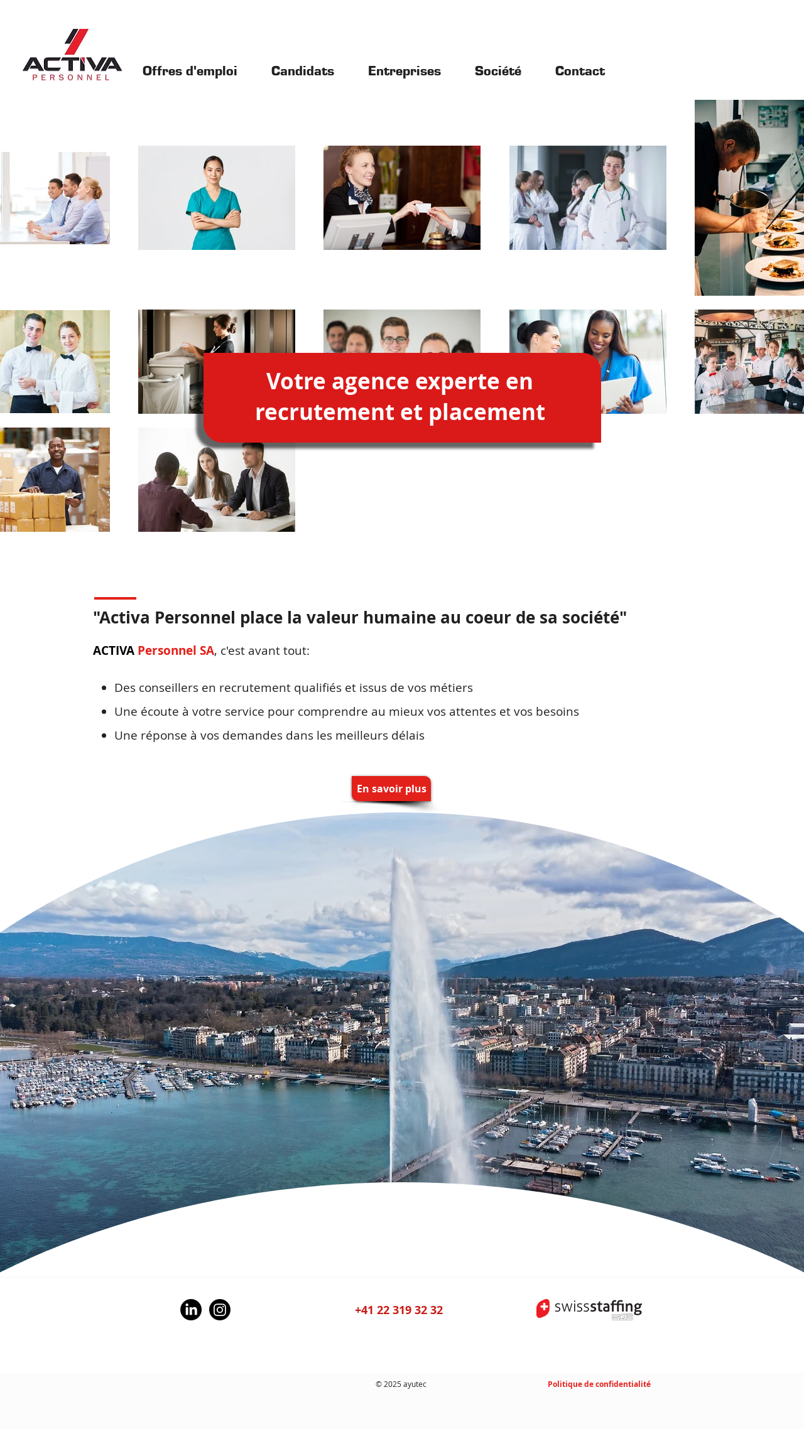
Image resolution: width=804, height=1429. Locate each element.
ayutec (414, 1384)
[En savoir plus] (391, 788)
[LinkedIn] (191, 1309)
